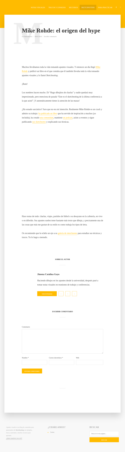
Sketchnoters (28, 36)
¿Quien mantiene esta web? (14, 438)
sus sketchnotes (39, 122)
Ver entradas (47, 294)
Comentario (26, 327)
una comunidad (46, 117)
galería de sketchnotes (67, 233)
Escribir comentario (50, 36)
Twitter (52, 432)
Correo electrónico (56, 358)
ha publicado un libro (47, 113)
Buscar (104, 440)
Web (77, 358)
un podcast (67, 117)
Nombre (25, 358)
